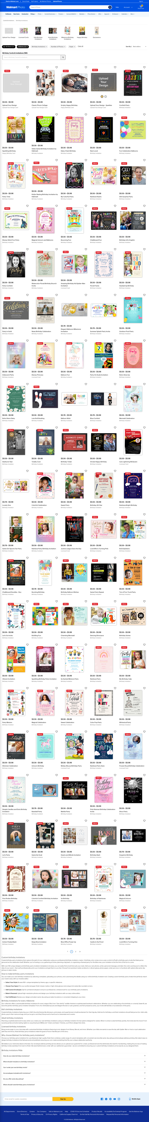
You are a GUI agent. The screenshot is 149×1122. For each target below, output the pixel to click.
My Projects (34, 1)
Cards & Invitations (8, 20)
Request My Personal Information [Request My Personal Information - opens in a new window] (117, 1114)
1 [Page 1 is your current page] (71, 951)
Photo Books (91, 14)
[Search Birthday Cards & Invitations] (31, 57)
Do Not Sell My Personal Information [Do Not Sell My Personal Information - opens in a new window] (92, 1114)
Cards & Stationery (50, 14)
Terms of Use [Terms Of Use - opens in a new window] (24, 1114)
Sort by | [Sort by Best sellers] (129, 46)
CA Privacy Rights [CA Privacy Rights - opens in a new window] (51, 1114)
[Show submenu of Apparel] (109, 14)
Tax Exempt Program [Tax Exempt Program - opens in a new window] (120, 1111)
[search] (63, 57)
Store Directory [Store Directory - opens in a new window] (22, 1111)
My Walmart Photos (45, 1)
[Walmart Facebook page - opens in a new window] (102, 1099)
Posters (61, 14)
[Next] (80, 951)
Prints (39, 14)
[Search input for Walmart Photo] (68, 7)
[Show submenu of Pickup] (35, 14)
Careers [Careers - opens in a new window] (32, 1111)
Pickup (33, 14)
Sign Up (63, 1099)
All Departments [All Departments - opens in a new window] (9, 1111)
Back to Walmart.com (12, 1)
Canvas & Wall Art (71, 14)
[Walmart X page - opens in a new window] (106, 1099)
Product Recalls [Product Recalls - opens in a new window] (97, 1111)
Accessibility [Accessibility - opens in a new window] (109, 1111)
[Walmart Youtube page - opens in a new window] (114, 1099)
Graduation (25, 14)
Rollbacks (8, 14)
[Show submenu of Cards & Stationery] (56, 14)
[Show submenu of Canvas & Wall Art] (77, 14)
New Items (16, 14)
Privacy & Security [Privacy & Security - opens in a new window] (37, 1114)
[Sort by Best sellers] (139, 46)
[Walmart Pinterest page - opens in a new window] (110, 1099)
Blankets (81, 14)
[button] (16, 67)
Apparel (106, 14)
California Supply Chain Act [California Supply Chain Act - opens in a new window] (69, 1114)
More (132, 14)
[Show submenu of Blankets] (85, 14)
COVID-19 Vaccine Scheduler (79, 1111)
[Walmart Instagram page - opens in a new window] (119, 1099)
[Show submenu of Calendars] (128, 14)
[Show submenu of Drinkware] (119, 14)
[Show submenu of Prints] (42, 14)
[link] (9, 33)
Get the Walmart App (136, 1111)
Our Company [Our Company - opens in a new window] (41, 1111)
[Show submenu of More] (134, 14)
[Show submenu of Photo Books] (95, 14)
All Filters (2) (8, 46)
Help (117, 7)
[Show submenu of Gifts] (101, 14)
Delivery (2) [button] (23, 47)
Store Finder (25, 1)
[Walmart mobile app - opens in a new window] (134, 1099)
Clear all (80, 46)
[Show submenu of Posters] (64, 14)
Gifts (99, 14)
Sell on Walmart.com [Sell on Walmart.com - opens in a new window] (56, 1111)
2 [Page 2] (75, 951)
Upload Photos (57, 1)
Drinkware (115, 14)
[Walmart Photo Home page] (15, 7)
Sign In (141, 1)
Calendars (124, 14)
